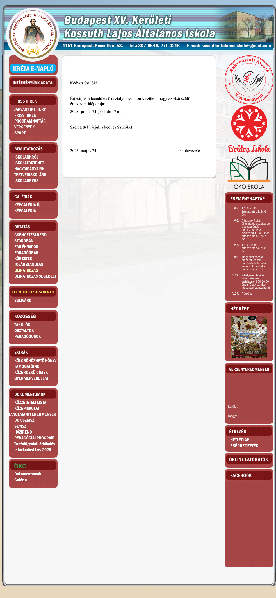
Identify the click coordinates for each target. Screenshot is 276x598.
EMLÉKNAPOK (26, 247)
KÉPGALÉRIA (25, 211)
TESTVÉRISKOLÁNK (30, 175)
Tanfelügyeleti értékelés (34, 444)
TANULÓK (22, 325)
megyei (233, 416)
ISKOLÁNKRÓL (26, 157)
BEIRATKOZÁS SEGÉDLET (35, 276)
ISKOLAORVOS (26, 181)
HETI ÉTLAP (239, 440)
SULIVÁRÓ (22, 300)
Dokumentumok (27, 474)
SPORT (20, 133)
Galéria (20, 480)
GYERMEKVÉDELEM (31, 378)
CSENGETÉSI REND (30, 235)
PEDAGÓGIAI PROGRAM (34, 438)
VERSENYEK (24, 127)
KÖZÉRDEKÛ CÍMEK (31, 372)
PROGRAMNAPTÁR (30, 121)
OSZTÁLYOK (24, 330)
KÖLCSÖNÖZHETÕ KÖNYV (35, 361)
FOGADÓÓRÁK (26, 253)
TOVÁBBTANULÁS (28, 264)
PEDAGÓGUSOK (27, 336)
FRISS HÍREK (25, 115)
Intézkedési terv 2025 (32, 450)
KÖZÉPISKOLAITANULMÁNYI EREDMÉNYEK (32, 411)
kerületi (233, 406)
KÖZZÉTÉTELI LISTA (30, 402)
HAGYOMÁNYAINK (29, 169)
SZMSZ (20, 426)
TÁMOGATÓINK (26, 366)
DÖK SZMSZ (24, 420)
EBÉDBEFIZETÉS (244, 446)
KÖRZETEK (23, 258)
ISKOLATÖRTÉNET (29, 163)
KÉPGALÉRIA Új (27, 205)
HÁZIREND (23, 432)
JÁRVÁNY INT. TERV (30, 109)
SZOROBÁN (23, 241)
